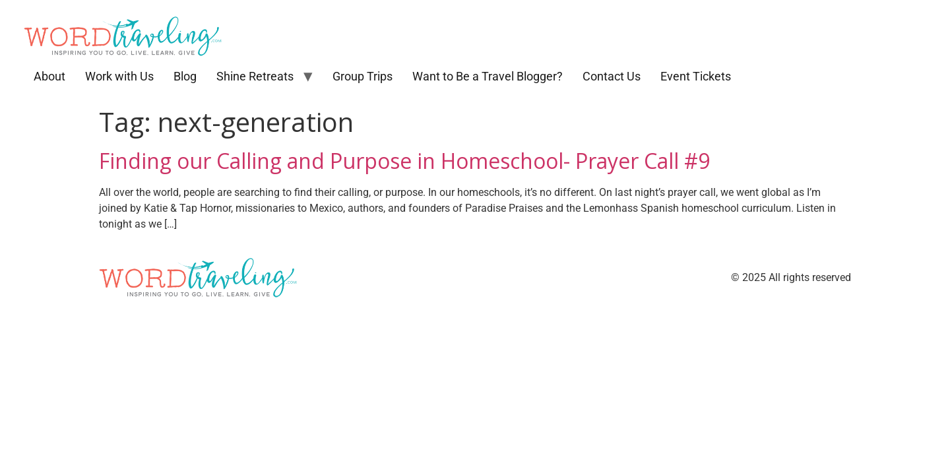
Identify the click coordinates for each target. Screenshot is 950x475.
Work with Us (119, 76)
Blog (185, 76)
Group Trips (362, 76)
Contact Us (612, 76)
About (49, 76)
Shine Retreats (255, 76)
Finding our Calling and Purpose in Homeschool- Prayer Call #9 (404, 160)
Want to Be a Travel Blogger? (487, 76)
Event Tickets (695, 76)
